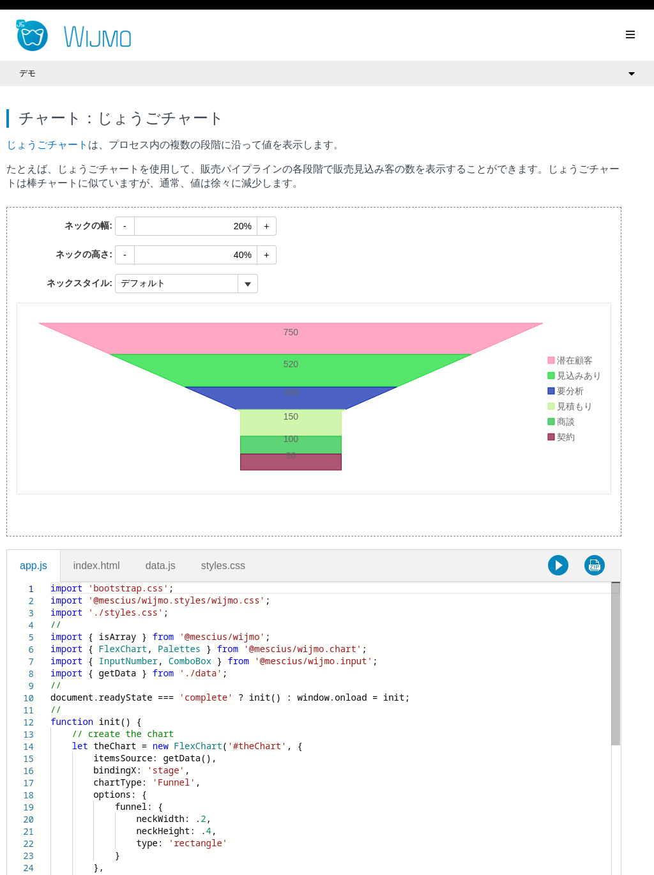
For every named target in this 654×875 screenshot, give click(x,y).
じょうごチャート (47, 144)
